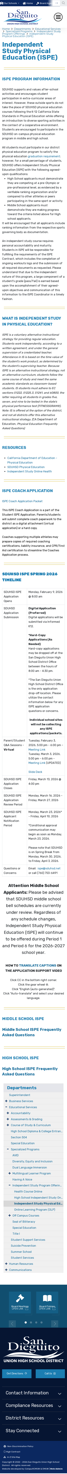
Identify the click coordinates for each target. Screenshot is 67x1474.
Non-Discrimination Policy (18, 1446)
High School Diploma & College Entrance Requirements (37, 1131)
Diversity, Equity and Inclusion (32, 1161)
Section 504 (19, 1137)
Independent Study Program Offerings (37, 1185)
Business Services (21, 1101)
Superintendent (19, 1095)
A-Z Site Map (12, 1457)
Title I (16, 1233)
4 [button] (41, 1322)
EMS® (46, 1469)
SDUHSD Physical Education (26, 467)
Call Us (50, 1373)
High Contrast (13, 1451)
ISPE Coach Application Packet (22, 501)
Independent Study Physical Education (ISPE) (27, 35)
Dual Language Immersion (29, 1167)
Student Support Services (28, 1239)
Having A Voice (22, 1179)
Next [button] (54, 1323)
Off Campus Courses (25, 1215)
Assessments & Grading (26, 1119)
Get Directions (17, 1373)
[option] (9, 3)
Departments (22, 28)
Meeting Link (36, 749)
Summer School (21, 1251)
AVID (15, 1155)
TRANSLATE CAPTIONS (37, 965)
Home (30, 3)
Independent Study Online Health (29, 471)
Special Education (23, 1143)
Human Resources (21, 1263)
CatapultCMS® (32, 1469)
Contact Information (27, 1392)
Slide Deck (35, 772)
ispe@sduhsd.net (49, 868)
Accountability (20, 1113)
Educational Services (48, 28)
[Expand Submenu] (6, 1101)
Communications (20, 1270)
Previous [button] (12, 1323)
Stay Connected (22, 1430)
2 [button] (31, 1322)
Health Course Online (28, 1191)
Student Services (22, 1257)
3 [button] (36, 1322)
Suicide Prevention (23, 1245)
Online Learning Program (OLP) (34, 1209)
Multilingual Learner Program (31, 1173)
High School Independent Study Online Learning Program (38, 1197)
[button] (11, 3)
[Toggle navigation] (58, 17)
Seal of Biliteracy (23, 1221)
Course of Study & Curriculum (31, 1125)
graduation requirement (44, 156)
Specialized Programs (19, 31)
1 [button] (25, 1322)
